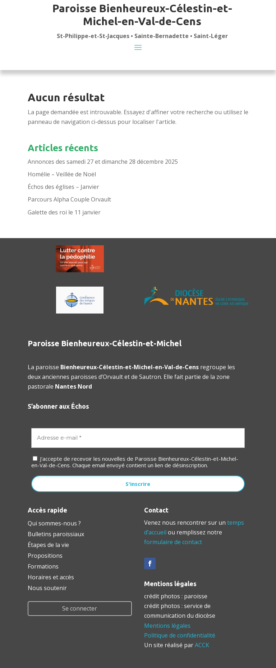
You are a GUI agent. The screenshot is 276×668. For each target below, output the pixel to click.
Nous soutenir (47, 587)
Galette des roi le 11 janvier (64, 212)
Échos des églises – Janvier (63, 187)
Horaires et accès (51, 576)
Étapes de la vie (48, 544)
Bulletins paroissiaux (56, 533)
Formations (43, 565)
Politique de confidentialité (179, 635)
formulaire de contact (173, 542)
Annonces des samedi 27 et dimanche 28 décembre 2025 (103, 162)
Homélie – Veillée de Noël (62, 174)
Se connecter (79, 608)
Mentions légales (167, 626)
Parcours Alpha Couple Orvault (69, 199)
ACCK (202, 645)
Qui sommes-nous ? (54, 522)
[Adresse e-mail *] (138, 438)
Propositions (45, 555)
